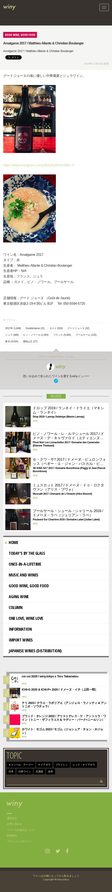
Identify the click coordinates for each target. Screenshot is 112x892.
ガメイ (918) (56, 328)
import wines (19, 640)
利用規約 (12, 835)
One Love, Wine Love (24, 618)
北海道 (39, 771)
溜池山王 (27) (30, 341)
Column (13, 607)
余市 (50, 771)
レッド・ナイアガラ (84, 764)
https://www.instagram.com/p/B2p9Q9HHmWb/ (36, 165)
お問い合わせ (14, 824)
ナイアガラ (44, 764)
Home (11, 542)
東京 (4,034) (11, 341)
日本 (11, 771)
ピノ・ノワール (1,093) (35, 334)
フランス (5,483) (62, 334)
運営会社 (12, 818)
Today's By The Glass (25, 553)
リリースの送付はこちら (20, 829)
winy (56, 366)
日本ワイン (24, 771)
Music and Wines (21, 575)
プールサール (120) (85, 334)
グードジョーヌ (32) (78, 328)
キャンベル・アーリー (21, 764)
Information (18, 629)
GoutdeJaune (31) (35, 328)
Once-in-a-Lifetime (23, 564)
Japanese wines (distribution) (33, 651)
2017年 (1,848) (13, 328)
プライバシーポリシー (19, 841)
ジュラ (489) (12, 334)
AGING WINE (17, 596)
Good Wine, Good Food (27, 586)
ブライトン (61, 764)
